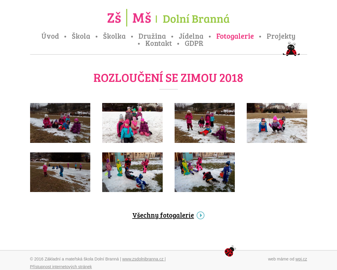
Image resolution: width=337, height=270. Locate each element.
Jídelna (191, 36)
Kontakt (158, 43)
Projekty (281, 36)
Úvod (50, 36)
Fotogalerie (235, 36)
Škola (81, 36)
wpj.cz (301, 259)
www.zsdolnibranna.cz (143, 259)
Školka (114, 36)
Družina (152, 36)
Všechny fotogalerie (163, 214)
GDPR (194, 43)
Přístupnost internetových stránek (61, 266)
